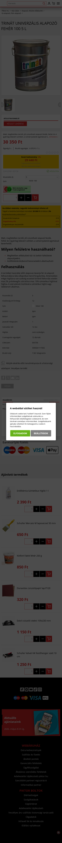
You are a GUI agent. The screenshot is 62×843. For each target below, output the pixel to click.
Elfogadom (20, 433)
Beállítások (41, 433)
